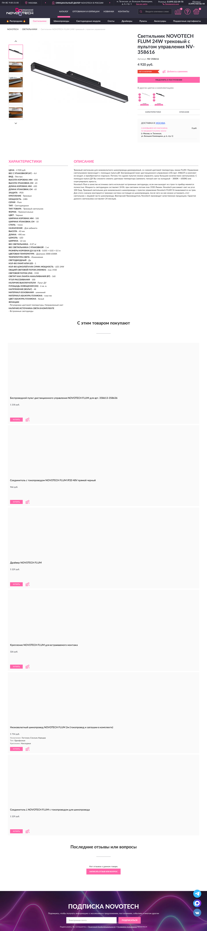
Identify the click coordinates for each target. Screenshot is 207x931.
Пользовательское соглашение (139, 918)
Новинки (108, 12)
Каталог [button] (63, 12)
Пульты (143, 21)
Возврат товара (95, 914)
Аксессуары (160, 21)
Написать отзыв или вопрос (103, 823)
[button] (171, 4)
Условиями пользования (127, 878)
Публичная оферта (133, 914)
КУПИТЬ (16, 410)
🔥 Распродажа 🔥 (16, 21)
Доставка (92, 905)
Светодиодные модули (88, 21)
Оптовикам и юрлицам (85, 12)
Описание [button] (184, 112)
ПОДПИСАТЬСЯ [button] (129, 872)
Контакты (123, 12)
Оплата (91, 909)
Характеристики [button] (153, 112)
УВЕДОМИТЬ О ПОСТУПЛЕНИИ (168, 80)
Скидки (164, 909)
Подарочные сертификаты (187, 21)
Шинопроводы (61, 21)
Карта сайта (130, 909)
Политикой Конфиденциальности (101, 878)
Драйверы (127, 21)
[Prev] (16, 41)
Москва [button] (160, 123)
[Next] (16, 123)
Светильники (39, 21)
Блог (163, 905)
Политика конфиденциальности (176, 914)
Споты (111, 21)
